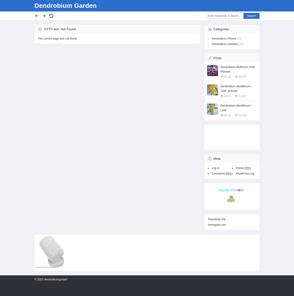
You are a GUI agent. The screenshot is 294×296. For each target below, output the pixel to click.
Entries (243, 168)
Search (251, 15)
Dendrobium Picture (224, 38)
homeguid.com (217, 224)
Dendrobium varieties (225, 44)
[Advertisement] (231, 136)
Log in (215, 168)
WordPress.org (245, 173)
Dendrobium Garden (65, 5)
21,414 (243, 115)
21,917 (243, 96)
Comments (222, 173)
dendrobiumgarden (55, 279)
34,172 (243, 76)
